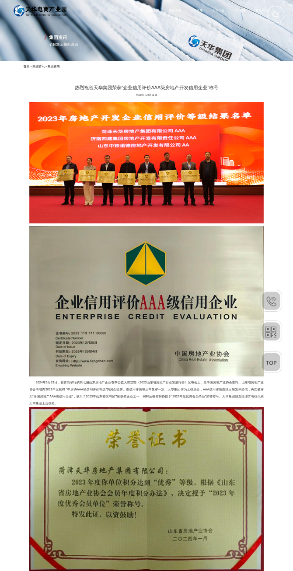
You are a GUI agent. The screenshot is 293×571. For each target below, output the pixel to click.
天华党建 (197, 10)
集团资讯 (175, 10)
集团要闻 (54, 66)
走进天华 (132, 10)
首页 (110, 10)
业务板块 (153, 10)
